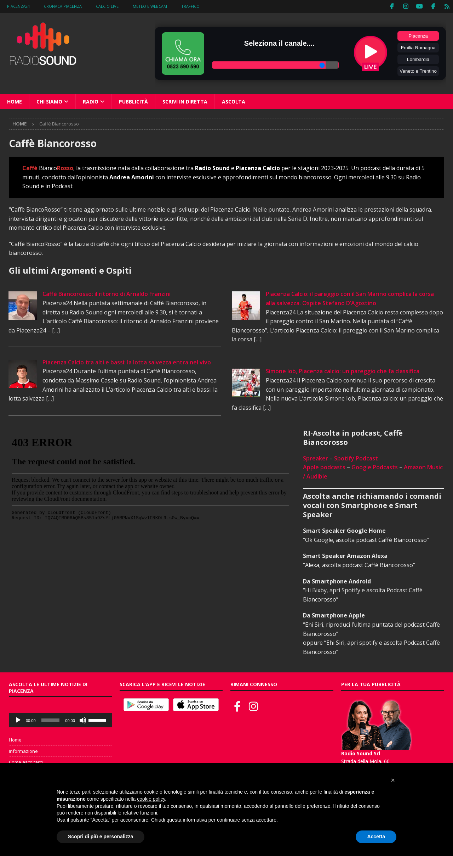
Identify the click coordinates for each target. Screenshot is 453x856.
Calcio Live (107, 6)
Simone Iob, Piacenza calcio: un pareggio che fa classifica (342, 371)
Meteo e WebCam (150, 6)
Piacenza (418, 35)
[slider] (50, 720)
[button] (392, 780)
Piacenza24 (18, 6)
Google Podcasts (374, 467)
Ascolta (233, 101)
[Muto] (82, 719)
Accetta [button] (376, 836)
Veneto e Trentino (418, 70)
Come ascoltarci (26, 762)
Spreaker (315, 458)
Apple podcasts (324, 467)
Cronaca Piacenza (63, 6)
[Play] (18, 719)
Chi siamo (49, 101)
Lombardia (418, 59)
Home (14, 101)
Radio (90, 101)
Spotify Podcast (356, 458)
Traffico (190, 6)
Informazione (23, 751)
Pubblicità (133, 101)
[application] (60, 720)
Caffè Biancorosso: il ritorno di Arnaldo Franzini (106, 294)
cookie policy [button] (151, 799)
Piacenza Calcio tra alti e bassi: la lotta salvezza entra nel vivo (126, 362)
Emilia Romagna (418, 47)
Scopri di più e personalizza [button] (100, 836)
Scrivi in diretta (184, 101)
